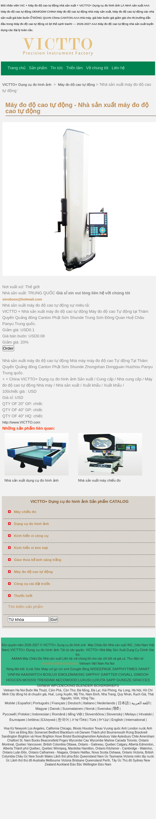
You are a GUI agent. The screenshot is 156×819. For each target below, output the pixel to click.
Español (24, 703)
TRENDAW (46, 680)
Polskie (24, 714)
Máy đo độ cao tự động (76, 84)
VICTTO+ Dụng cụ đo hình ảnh (27, 84)
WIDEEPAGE (100, 669)
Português (41, 703)
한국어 (63, 720)
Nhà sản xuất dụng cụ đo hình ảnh (32, 480)
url (51, 669)
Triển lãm (74, 68)
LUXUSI (84, 680)
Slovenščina (94, 714)
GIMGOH (141, 674)
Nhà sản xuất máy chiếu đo (99, 480)
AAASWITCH (31, 674)
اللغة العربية (140, 703)
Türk (92, 720)
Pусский (9, 714)
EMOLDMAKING (71, 674)
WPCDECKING (63, 685)
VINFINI (13, 674)
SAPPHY (93, 674)
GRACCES (141, 680)
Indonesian (40, 714)
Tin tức (56, 68)
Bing (85, 669)
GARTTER (109, 674)
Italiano (88, 703)
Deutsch (74, 703)
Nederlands (106, 703)
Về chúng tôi (97, 68)
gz (56, 669)
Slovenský (114, 714)
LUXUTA (99, 680)
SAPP (111, 680)
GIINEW (43, 685)
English (117, 720)
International (135, 720)
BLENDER (84, 685)
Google (76, 669)
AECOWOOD (66, 680)
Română (58, 714)
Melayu (130, 714)
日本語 (123, 703)
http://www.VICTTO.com (21, 422)
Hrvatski (145, 714)
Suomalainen (72, 708)
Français (58, 703)
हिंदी (116, 708)
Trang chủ (17, 68)
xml (66, 669)
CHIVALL (125, 674)
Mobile (10, 703)
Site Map (41, 669)
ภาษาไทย (79, 720)
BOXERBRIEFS (106, 685)
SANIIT (144, 669)
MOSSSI (29, 680)
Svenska (104, 708)
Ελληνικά (48, 720)
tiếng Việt (75, 714)
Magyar (41, 708)
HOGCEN (14, 680)
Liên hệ (118, 68)
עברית (104, 720)
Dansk (55, 708)
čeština (32, 720)
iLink (30, 669)
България (17, 720)
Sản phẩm (38, 68)
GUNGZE (123, 680)
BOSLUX (50, 674)
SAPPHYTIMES (125, 669)
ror (60, 669)
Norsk (90, 708)
